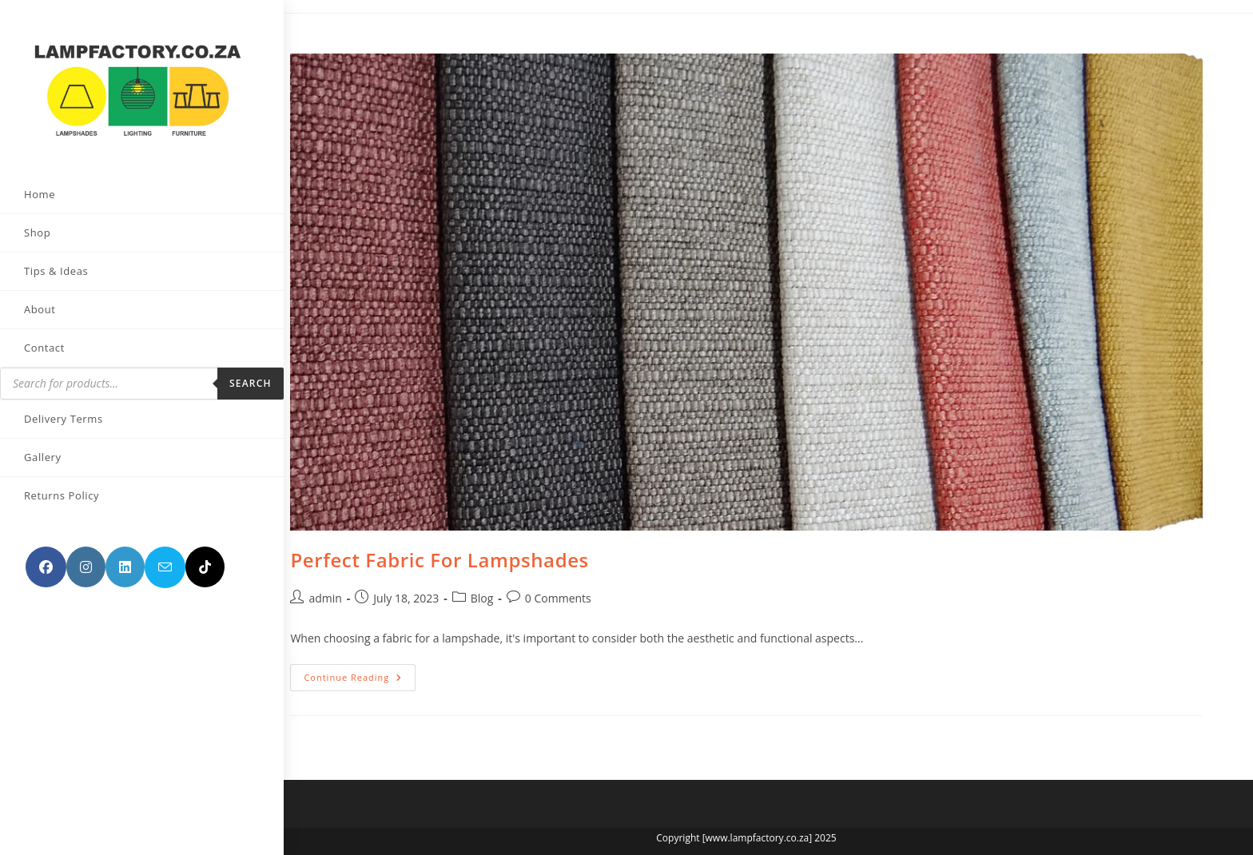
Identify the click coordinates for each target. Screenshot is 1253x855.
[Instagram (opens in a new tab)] (85, 548)
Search (206, 365)
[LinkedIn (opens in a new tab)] (125, 548)
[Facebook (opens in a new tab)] (46, 548)
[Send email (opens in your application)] (165, 549)
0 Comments (558, 598)
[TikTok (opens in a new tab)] (45, 590)
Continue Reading (360, 680)
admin (324, 598)
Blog (482, 598)
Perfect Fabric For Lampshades (439, 560)
